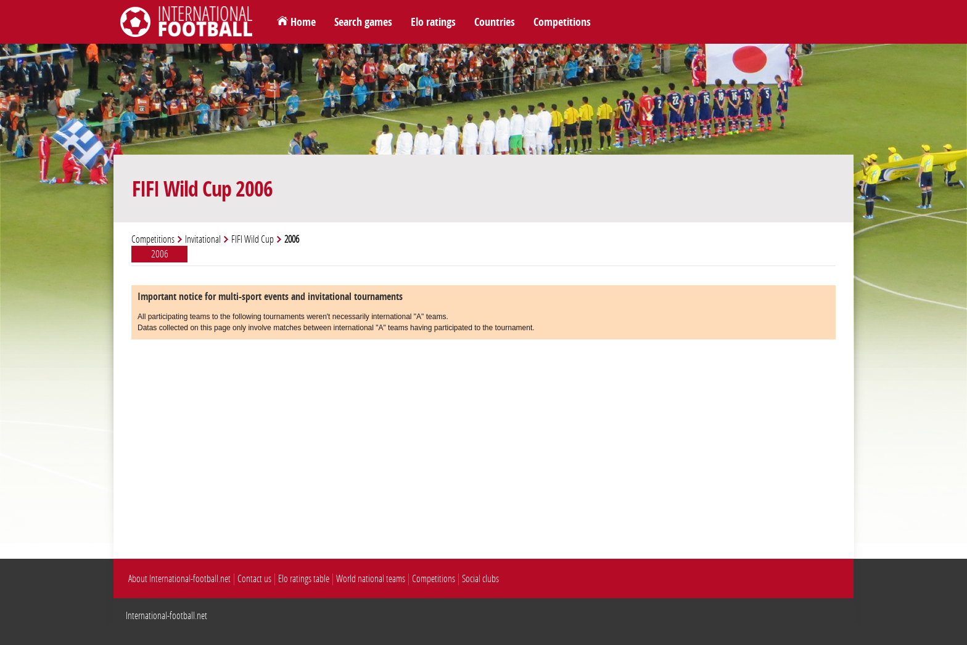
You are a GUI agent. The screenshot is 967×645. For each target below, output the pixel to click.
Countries (494, 22)
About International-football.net (179, 579)
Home (303, 22)
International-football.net (166, 616)
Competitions (562, 22)
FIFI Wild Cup (252, 239)
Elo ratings (433, 22)
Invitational (203, 239)
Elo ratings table (303, 579)
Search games (363, 22)
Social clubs (480, 579)
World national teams (370, 579)
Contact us (254, 579)
